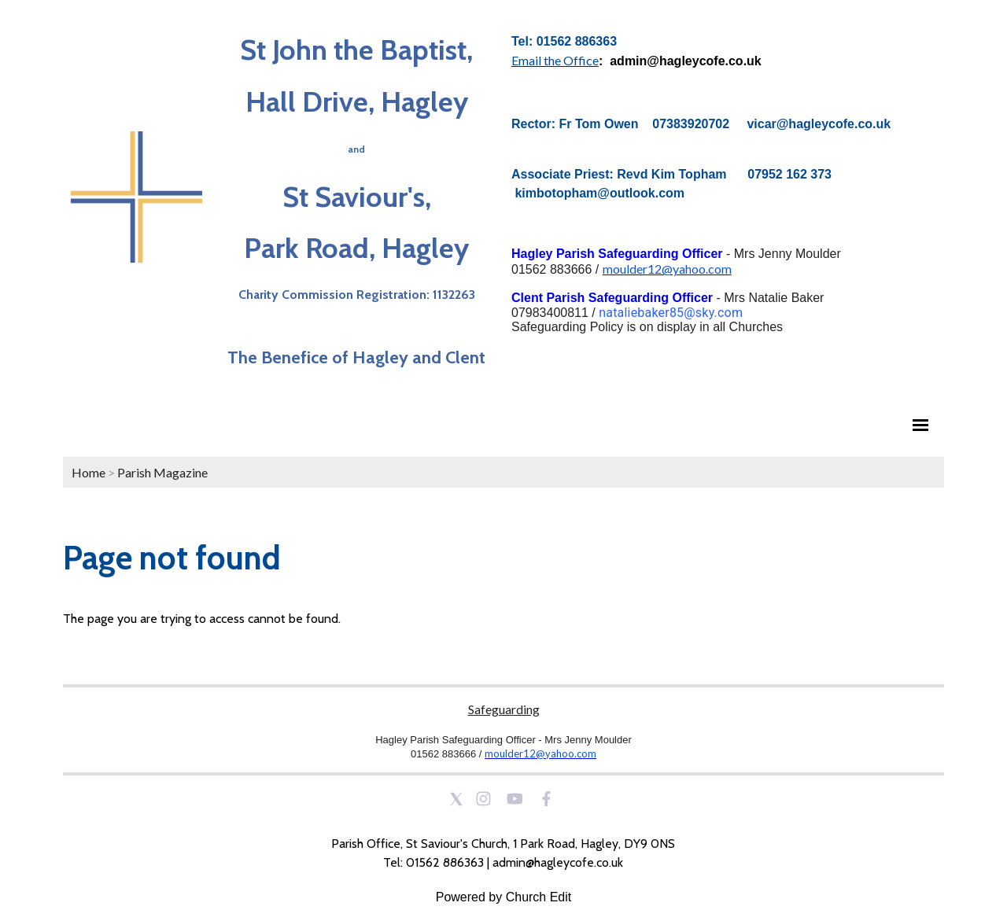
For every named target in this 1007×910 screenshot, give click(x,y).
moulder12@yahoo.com (667, 268)
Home (88, 472)
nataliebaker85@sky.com (671, 312)
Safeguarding (504, 709)
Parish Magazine (162, 472)
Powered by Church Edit (504, 897)
